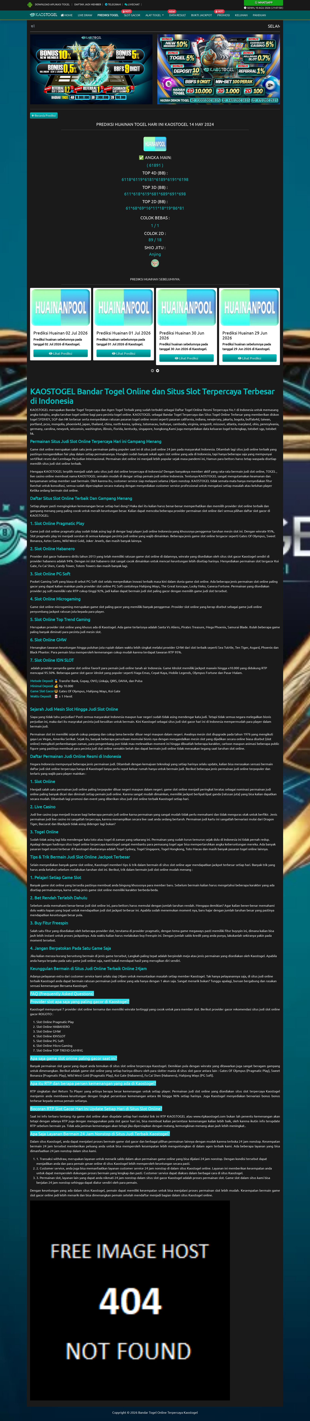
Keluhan (241, 15)
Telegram (113, 4)
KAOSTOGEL (39, 410)
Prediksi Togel (107, 15)
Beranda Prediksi (44, 115)
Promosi (223, 15)
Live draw (85, 15)
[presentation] (152, 370)
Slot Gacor (132, 15)
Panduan (259, 15)
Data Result (177, 15)
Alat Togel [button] (154, 15)
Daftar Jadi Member (87, 4)
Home (67, 15)
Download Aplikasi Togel (48, 4)
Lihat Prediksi (60, 353)
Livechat (132, 4)
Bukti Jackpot (201, 15)
